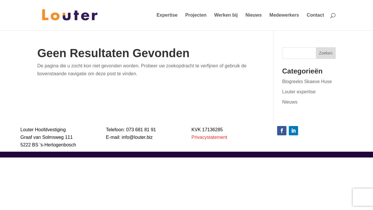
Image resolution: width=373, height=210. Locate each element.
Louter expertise (299, 91)
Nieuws (253, 15)
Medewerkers (284, 15)
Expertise (166, 15)
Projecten (196, 15)
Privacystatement (209, 137)
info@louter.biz (137, 137)
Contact (315, 15)
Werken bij (226, 15)
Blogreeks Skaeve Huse (307, 81)
